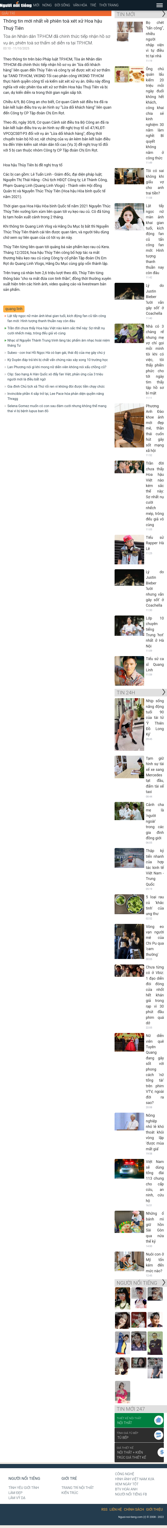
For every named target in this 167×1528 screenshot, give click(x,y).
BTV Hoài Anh (126, 1489)
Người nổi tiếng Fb (131, 1494)
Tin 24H (126, 693)
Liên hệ (116, 1509)
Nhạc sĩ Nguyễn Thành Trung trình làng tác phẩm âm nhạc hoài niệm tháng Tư (58, 342)
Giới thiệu (154, 1509)
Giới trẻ (69, 1478)
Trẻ (93, 5)
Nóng (47, 5)
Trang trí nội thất (78, 1488)
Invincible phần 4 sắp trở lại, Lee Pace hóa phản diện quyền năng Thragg (55, 396)
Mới (36, 5)
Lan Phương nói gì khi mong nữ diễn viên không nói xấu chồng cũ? (56, 367)
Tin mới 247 (131, 1409)
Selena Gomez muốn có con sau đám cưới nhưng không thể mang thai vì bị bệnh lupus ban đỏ (56, 408)
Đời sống (62, 5)
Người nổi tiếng (24, 1478)
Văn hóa (80, 5)
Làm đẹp (15, 1493)
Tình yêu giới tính (23, 1488)
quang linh (13, 309)
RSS (104, 1509)
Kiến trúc (70, 1493)
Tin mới (126, 14)
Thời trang (109, 5)
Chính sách (134, 1509)
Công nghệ (124, 1474)
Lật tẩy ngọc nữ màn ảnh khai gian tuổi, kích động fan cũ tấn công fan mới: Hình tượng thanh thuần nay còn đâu (56, 318)
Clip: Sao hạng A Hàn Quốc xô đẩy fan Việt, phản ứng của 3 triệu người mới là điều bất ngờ (55, 376)
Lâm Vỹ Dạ (16, 1498)
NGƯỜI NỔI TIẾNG (137, 1283)
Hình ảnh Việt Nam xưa (134, 1479)
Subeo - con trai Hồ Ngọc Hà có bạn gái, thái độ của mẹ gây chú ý (56, 353)
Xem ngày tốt (126, 1484)
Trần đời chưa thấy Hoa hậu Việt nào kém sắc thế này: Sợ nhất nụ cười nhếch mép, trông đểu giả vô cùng (56, 330)
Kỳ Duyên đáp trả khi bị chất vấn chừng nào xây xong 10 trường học (57, 360)
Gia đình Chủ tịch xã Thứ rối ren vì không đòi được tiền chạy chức (56, 386)
